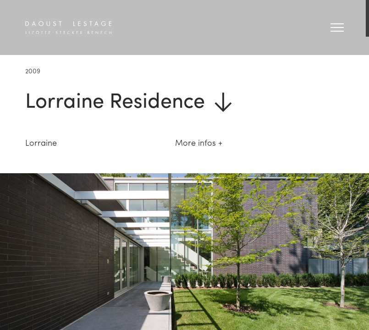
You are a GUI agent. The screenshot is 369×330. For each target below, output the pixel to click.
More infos (195, 142)
